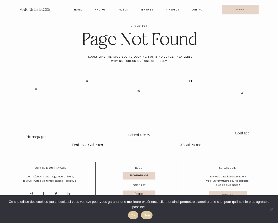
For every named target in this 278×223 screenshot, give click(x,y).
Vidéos (123, 10)
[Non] (271, 209)
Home (78, 10)
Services (147, 10)
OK (133, 215)
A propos (172, 10)
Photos (100, 10)
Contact (198, 10)
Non (147, 215)
